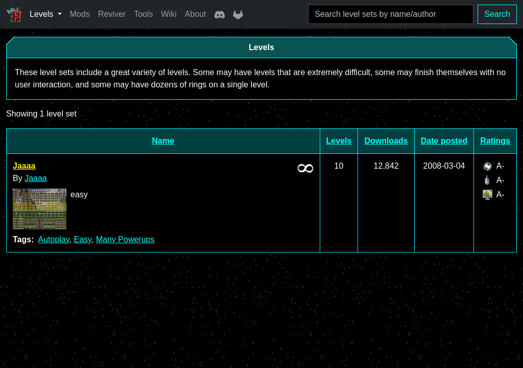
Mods (80, 14)
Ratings (495, 140)
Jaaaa (24, 166)
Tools (143, 14)
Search (497, 14)
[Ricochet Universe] (13, 14)
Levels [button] (43, 14)
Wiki (169, 14)
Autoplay (53, 239)
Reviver (112, 14)
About (195, 14)
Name (163, 140)
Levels (339, 140)
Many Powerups (125, 239)
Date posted (444, 140)
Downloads (386, 140)
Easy (82, 239)
